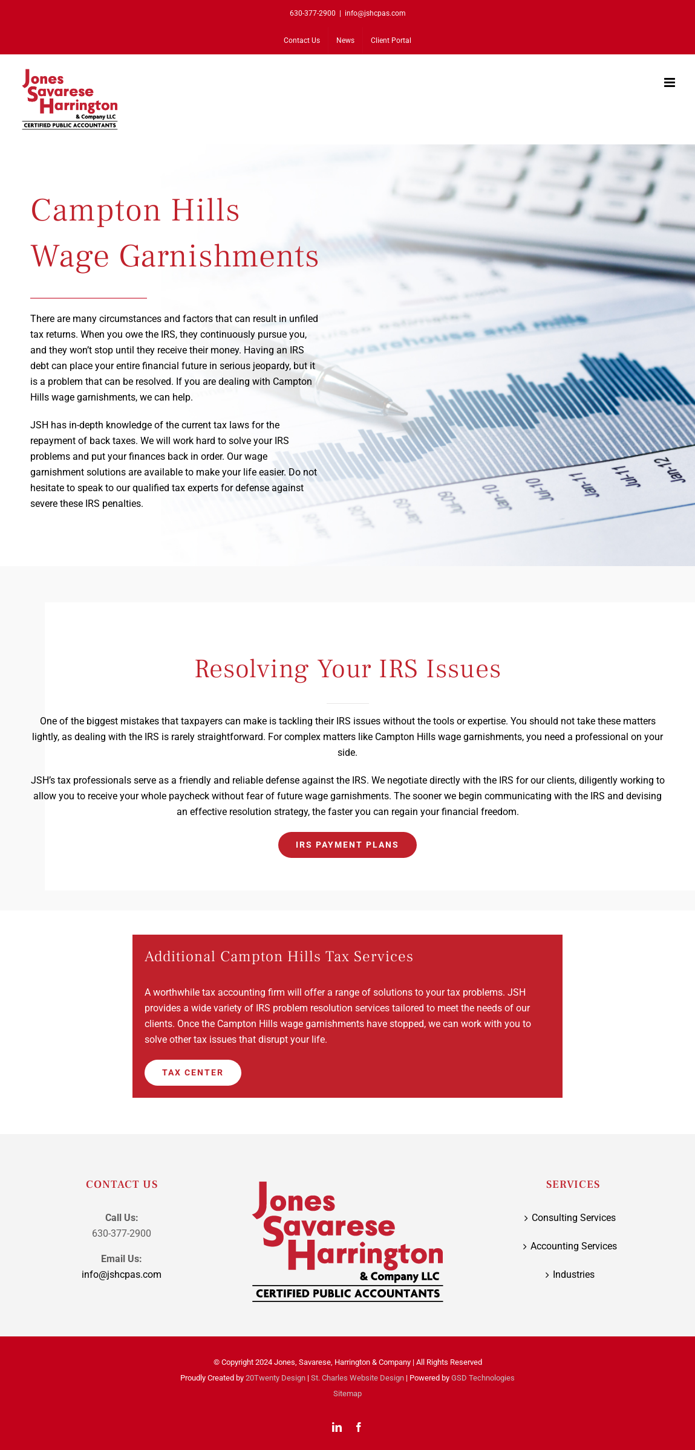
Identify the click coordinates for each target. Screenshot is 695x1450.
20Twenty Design (275, 1377)
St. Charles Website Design (357, 1377)
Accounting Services (573, 1246)
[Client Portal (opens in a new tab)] (391, 40)
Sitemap (347, 1393)
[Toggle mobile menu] (670, 82)
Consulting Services (574, 1217)
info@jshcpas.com (375, 13)
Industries (574, 1274)
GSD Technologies (483, 1377)
